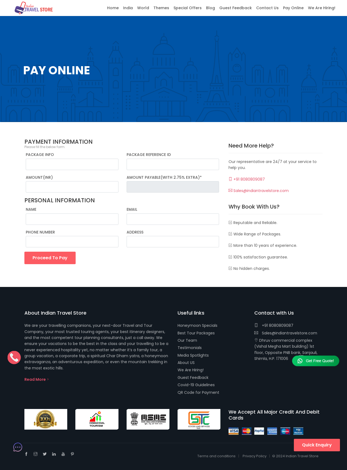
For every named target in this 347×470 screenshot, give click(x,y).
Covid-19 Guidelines (196, 385)
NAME (31, 209)
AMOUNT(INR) (39, 177)
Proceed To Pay (50, 258)
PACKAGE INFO (40, 154)
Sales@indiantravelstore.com (259, 190)
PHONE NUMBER (40, 232)
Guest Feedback (193, 377)
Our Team (187, 340)
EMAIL (132, 209)
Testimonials (190, 347)
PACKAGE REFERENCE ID (149, 154)
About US (186, 362)
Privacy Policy (254, 456)
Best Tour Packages (196, 333)
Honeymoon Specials (197, 325)
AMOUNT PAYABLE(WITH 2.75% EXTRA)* (164, 177)
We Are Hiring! (191, 370)
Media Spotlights (193, 355)
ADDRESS (135, 232)
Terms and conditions (216, 456)
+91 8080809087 (247, 179)
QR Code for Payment (198, 392)
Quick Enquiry (317, 445)
